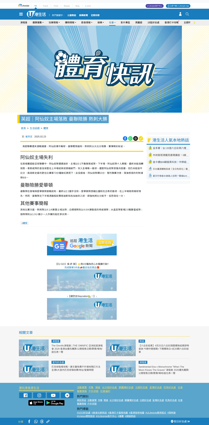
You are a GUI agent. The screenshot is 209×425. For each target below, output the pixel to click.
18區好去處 (153, 22)
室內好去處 (58, 362)
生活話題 (35, 128)
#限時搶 (171, 413)
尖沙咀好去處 (109, 387)
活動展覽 (82, 387)
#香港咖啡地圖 (136, 413)
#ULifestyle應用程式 (155, 413)
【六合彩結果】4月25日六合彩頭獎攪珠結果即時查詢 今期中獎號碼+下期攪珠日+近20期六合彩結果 (164, 348)
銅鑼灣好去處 (126, 387)
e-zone (88, 6)
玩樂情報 (53, 22)
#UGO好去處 (83, 413)
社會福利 (105, 391)
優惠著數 (37, 22)
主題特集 (188, 22)
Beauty (67, 6)
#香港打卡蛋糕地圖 (118, 413)
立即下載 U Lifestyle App (179, 6)
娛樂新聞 (83, 15)
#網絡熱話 (130, 416)
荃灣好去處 (155, 387)
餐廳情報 (82, 391)
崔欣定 (28, 136)
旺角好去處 (170, 387)
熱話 (141, 341)
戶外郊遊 (93, 391)
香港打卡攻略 (172, 22)
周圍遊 (138, 22)
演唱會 (23, 22)
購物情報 (69, 22)
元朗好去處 (141, 387)
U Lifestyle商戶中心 (154, 6)
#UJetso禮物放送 (86, 416)
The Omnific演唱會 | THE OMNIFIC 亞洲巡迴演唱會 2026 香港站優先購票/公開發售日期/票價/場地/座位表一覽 (77, 348)
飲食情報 (86, 22)
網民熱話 (81, 400)
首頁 (23, 128)
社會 (111, 22)
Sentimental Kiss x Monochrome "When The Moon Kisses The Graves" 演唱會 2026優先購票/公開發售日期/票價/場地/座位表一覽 (164, 370)
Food (56, 6)
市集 (91, 387)
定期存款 (95, 15)
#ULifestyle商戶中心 (106, 416)
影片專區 (125, 22)
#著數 (121, 416)
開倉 (97, 387)
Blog (77, 6)
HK (35, 6)
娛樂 (100, 22)
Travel (45, 6)
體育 (45, 128)
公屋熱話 (71, 15)
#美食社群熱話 (99, 413)
